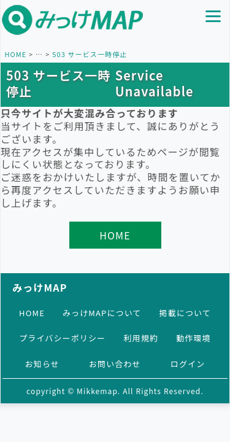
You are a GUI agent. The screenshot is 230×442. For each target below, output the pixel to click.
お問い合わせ (115, 364)
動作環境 (193, 338)
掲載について (185, 313)
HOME (15, 54)
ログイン (188, 364)
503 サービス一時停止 (89, 54)
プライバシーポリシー (62, 338)
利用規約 (140, 338)
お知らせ (42, 364)
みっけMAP (39, 287)
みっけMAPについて (102, 313)
